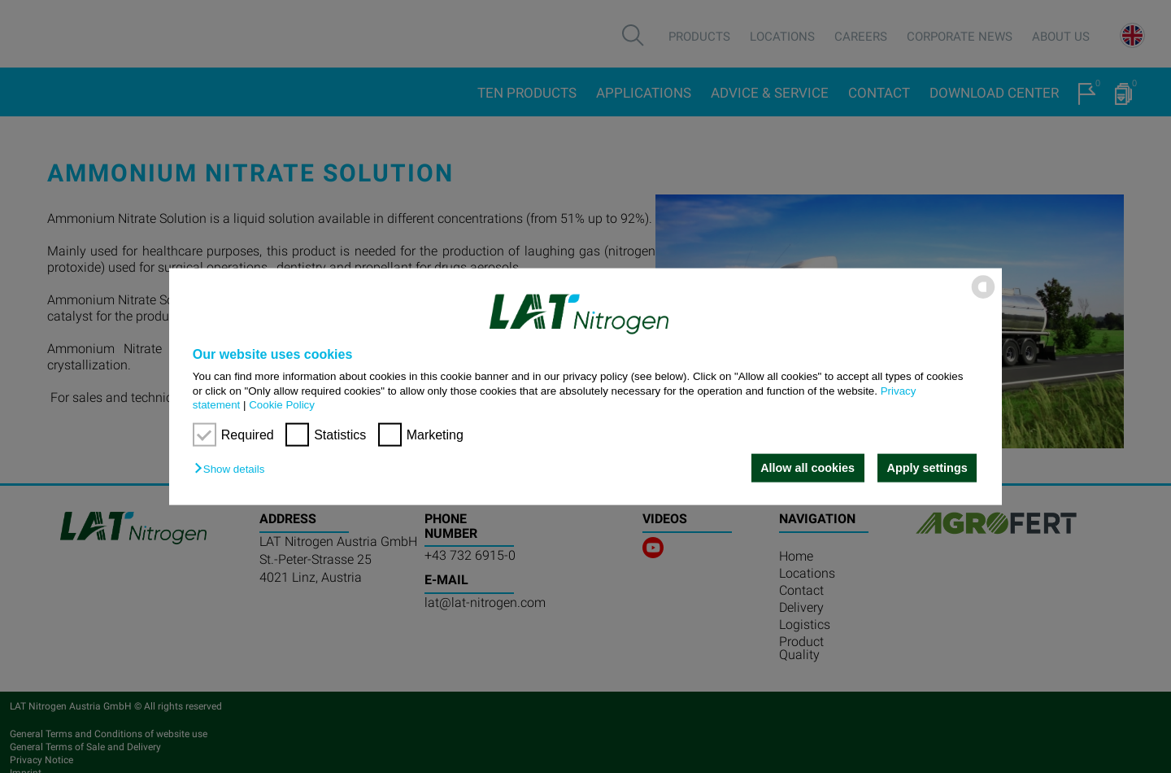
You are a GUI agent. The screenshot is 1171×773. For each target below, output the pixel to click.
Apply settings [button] (927, 467)
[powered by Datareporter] (983, 297)
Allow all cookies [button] (807, 467)
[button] (233, 469)
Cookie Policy (282, 405)
